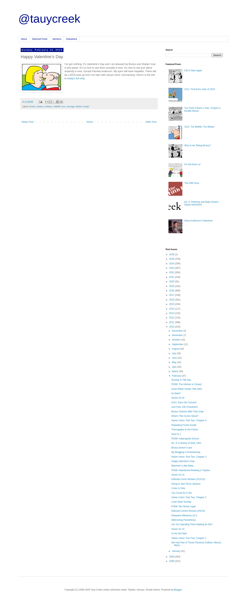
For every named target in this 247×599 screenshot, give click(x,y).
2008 (172, 561)
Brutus (33, 106)
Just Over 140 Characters (184, 407)
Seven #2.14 (177, 529)
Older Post (150, 122)
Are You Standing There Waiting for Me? (192, 524)
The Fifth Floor (191, 183)
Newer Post (28, 122)
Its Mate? (176, 393)
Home (89, 122)
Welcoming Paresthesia (183, 520)
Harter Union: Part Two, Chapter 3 (188, 456)
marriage (70, 106)
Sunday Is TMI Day (181, 380)
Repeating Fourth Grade (183, 425)
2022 (172, 272)
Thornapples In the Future (184, 429)
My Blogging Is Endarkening (185, 452)
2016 (172, 299)
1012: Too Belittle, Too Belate (199, 126)
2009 (172, 556)
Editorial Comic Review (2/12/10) (188, 479)
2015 (172, 304)
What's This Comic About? (184, 416)
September (178, 344)
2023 (172, 268)
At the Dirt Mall (179, 533)
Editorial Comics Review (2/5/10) (188, 511)
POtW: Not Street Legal (183, 506)
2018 (172, 290)
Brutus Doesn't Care (181, 447)
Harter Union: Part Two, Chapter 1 (188, 538)
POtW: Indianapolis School (185, 438)
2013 (172, 313)
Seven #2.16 (177, 397)
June (175, 358)
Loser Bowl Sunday (181, 501)
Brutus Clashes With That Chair (187, 411)
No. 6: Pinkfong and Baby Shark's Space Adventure (201, 203)
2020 (172, 281)
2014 (172, 308)
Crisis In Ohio (178, 488)
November (177, 335)
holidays (48, 106)
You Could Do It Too (181, 493)
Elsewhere (71, 39)
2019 (172, 286)
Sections (56, 39)
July (174, 353)
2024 (172, 263)
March (175, 371)
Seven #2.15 (177, 474)
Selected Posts (39, 39)
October (176, 339)
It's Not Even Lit (192, 164)
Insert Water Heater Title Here (186, 389)
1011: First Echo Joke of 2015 (199, 89)
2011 (172, 322)
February (177, 375)
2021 (172, 277)
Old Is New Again (193, 70)
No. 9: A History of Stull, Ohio (186, 443)
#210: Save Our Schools (183, 402)
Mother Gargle (82, 106)
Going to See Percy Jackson (185, 483)
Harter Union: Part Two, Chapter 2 (188, 497)
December (177, 330)
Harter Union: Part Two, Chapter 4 (188, 420)
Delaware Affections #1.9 (184, 515)
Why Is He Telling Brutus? (197, 145)
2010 (172, 326)
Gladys (40, 106)
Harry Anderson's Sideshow (198, 220)
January (176, 551)
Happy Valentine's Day (183, 461)
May (174, 362)
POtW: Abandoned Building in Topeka (190, 470)
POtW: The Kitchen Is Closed (186, 384)
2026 (172, 254)
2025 (172, 259)
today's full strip (76, 78)
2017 (172, 295)
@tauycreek (49, 18)
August (176, 348)
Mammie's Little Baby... (183, 465)
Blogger (178, 589)
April (174, 367)
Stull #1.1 (176, 434)
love (63, 106)
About (24, 39)
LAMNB (56, 106)
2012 (172, 317)
